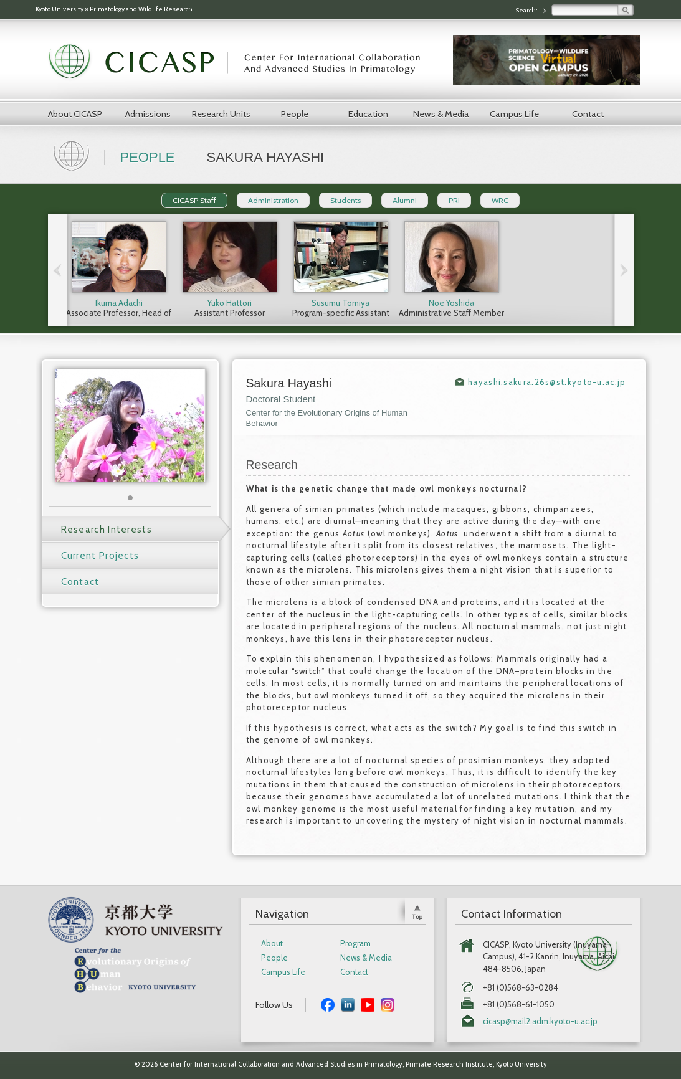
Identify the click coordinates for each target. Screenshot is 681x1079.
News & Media (441, 114)
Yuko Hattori (229, 303)
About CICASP (75, 114)
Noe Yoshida (451, 303)
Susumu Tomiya (340, 303)
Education (368, 114)
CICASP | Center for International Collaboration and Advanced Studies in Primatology (241, 62)
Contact (588, 114)
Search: (527, 10)
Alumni (405, 200)
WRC (500, 200)
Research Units (221, 114)
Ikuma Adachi (119, 303)
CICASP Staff (194, 200)
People (294, 114)
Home (73, 154)
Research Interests (106, 529)
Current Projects (100, 555)
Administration (273, 200)
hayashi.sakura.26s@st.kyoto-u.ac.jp (547, 382)
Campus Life (514, 114)
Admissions (148, 114)
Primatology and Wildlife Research (141, 9)
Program (355, 943)
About (272, 943)
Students (345, 200)
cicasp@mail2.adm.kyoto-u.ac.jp (540, 1021)
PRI (454, 200)
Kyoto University (59, 9)
